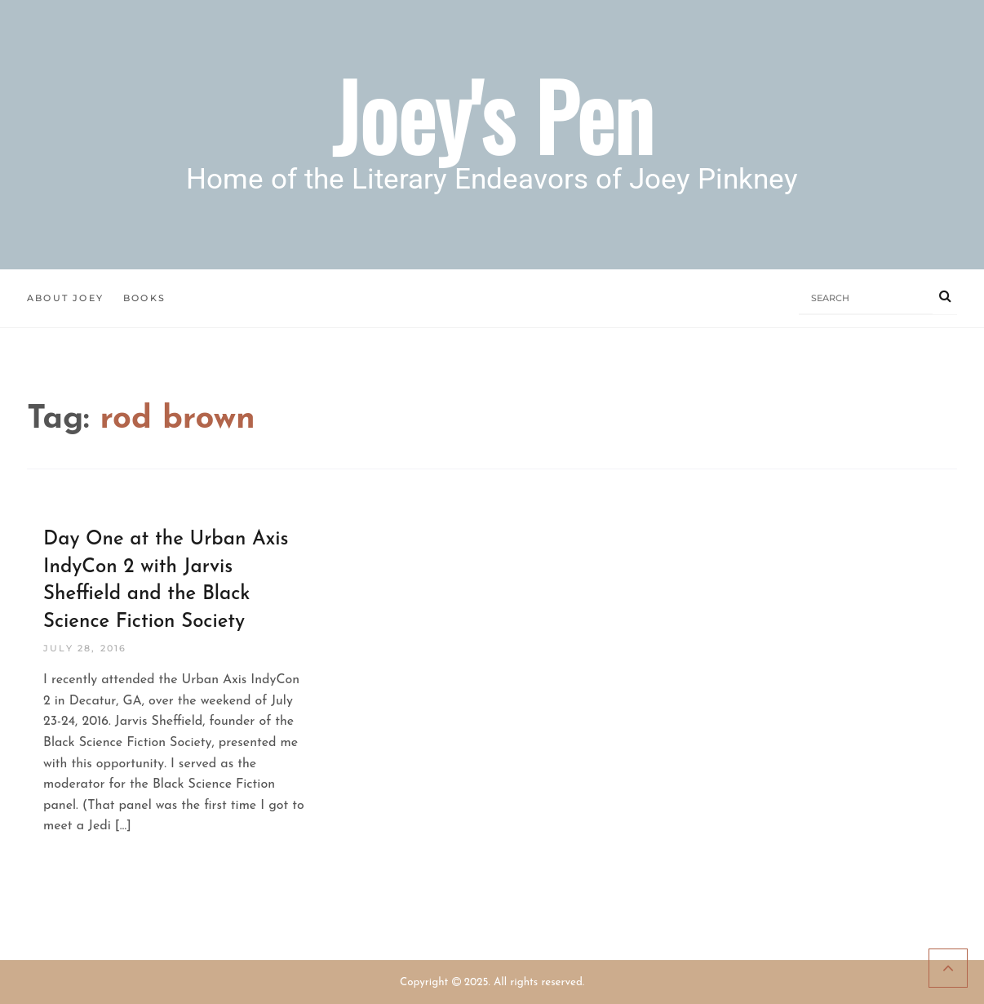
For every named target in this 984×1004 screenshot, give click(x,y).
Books (144, 298)
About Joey (65, 298)
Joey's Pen (492, 114)
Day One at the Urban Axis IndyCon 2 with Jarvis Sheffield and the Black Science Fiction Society (166, 581)
